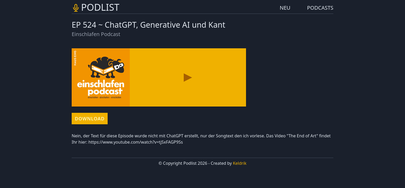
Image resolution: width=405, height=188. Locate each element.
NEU (285, 7)
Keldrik (240, 163)
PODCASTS (320, 7)
